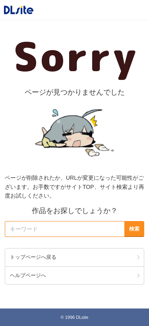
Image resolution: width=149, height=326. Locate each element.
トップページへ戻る (33, 257)
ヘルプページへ (28, 275)
